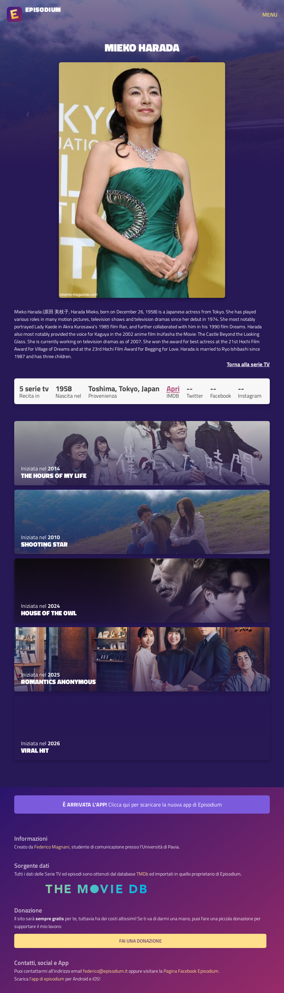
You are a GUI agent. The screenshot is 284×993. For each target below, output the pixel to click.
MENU (269, 14)
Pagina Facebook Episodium (190, 971)
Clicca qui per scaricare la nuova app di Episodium (142, 804)
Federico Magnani (51, 847)
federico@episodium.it (105, 971)
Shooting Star (44, 544)
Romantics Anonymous (58, 682)
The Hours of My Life (53, 475)
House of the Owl (49, 613)
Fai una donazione (140, 941)
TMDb (142, 874)
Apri (173, 388)
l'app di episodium (46, 979)
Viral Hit (35, 750)
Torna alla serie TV (248, 364)
